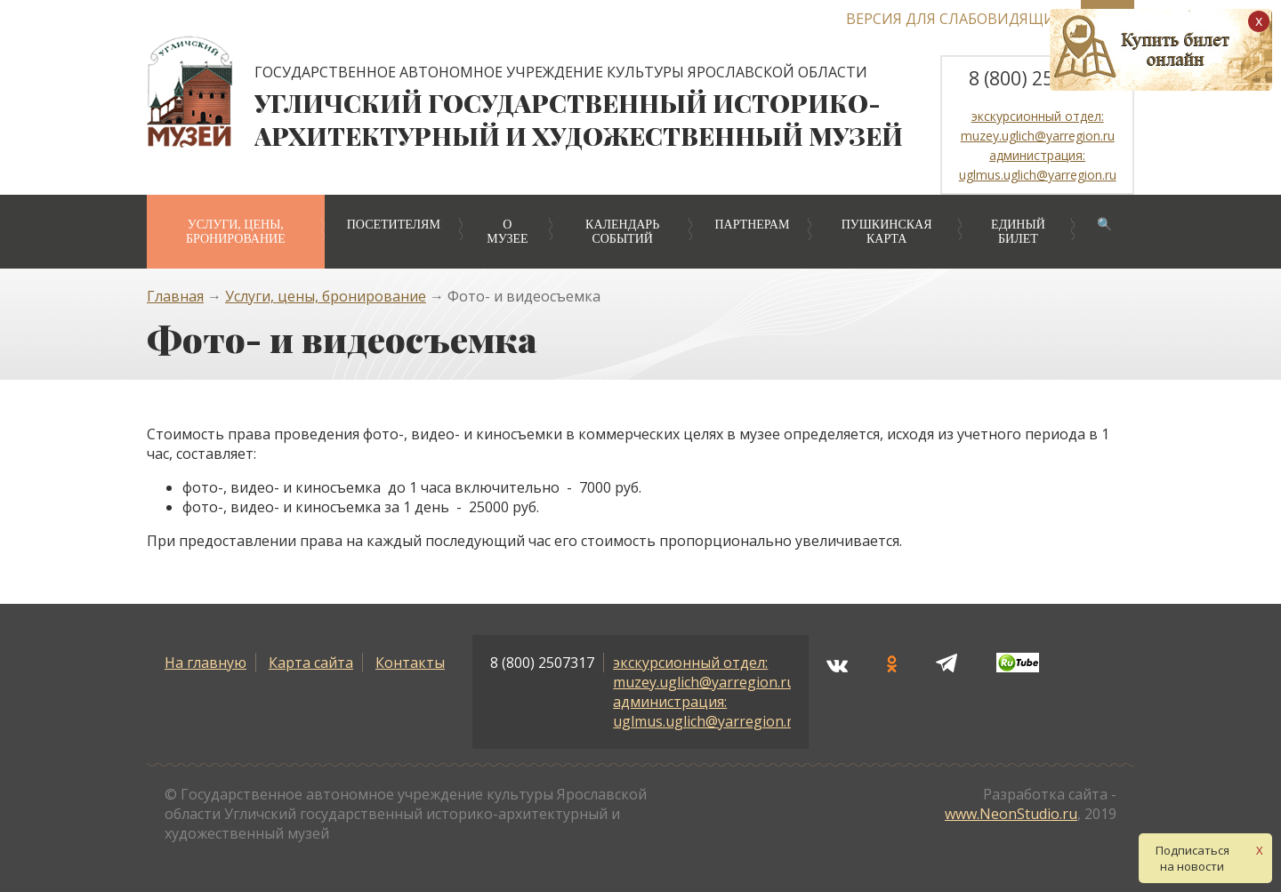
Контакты (410, 662)
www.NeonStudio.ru (1011, 814)
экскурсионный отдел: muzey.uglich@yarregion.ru (704, 672)
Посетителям (393, 224)
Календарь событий (622, 231)
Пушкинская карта (887, 231)
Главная (175, 296)
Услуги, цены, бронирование (236, 231)
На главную (205, 662)
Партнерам (751, 224)
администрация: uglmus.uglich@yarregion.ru (707, 711)
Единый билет (1018, 231)
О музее (507, 231)
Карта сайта (311, 662)
